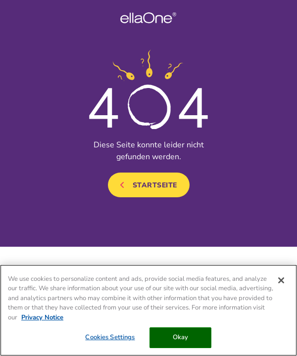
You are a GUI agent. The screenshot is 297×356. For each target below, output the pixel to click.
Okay (181, 337)
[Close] (281, 280)
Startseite (155, 185)
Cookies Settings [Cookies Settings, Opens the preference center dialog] (110, 337)
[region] (148, 310)
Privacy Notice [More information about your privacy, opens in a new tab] (42, 317)
